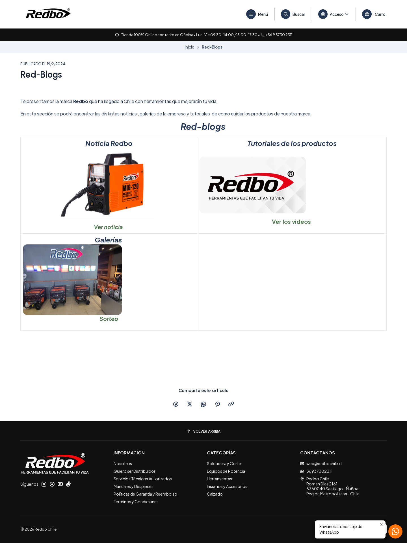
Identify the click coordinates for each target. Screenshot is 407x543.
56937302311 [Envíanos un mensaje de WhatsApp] (316, 471)
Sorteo (108, 318)
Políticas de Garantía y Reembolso (145, 493)
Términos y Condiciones (136, 501)
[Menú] (257, 14)
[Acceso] (333, 14)
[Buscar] (293, 14)
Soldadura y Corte (224, 463)
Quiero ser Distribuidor (134, 471)
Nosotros (123, 463)
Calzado (215, 493)
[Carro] (374, 14)
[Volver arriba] (203, 431)
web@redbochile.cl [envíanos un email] (321, 463)
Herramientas (219, 478)
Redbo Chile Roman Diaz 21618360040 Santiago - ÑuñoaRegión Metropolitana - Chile (330, 486)
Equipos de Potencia (226, 471)
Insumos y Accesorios (227, 486)
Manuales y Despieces (133, 486)
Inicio (189, 47)
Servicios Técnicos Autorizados (143, 478)
